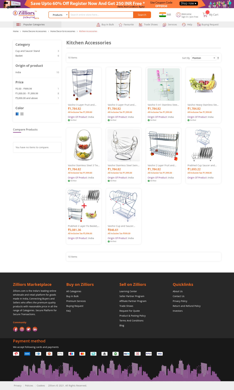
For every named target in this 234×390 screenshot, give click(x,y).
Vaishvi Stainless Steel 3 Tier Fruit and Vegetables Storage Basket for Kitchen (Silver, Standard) (83, 165)
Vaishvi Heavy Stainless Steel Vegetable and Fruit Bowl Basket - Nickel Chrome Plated (203, 104)
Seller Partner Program (131, 296)
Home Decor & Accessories (62, 31)
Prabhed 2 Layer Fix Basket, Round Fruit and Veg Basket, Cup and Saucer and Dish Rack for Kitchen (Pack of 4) (83, 226)
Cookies (41, 385)
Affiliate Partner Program (132, 301)
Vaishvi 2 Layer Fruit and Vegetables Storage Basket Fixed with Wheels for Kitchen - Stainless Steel (162, 165)
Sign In (185, 16)
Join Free (194, 16)
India (37, 72)
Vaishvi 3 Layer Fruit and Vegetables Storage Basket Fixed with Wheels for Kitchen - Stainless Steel (82, 104)
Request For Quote (129, 310)
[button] (165, 15)
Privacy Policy (180, 301)
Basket (37, 55)
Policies (29, 385)
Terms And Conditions (131, 320)
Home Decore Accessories (34, 31)
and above (37, 98)
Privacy (17, 385)
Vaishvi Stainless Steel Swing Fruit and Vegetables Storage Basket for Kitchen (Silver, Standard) (123, 165)
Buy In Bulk (72, 296)
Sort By (186, 57)
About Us (178, 291)
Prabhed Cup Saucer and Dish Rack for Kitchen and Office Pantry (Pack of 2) (202, 165)
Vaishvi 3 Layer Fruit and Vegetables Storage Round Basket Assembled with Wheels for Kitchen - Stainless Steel (122, 104)
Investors (178, 310)
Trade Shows (126, 305)
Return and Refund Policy (187, 305)
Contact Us (178, 296)
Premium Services (76, 301)
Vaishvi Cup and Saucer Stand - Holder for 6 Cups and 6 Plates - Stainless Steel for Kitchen (123, 226)
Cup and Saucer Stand (37, 50)
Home (16, 31)
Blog (121, 325)
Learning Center (128, 291)
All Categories (73, 291)
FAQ (68, 310)
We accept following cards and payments (36, 347)
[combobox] (101, 14)
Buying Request (74, 305)
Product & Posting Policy (132, 315)
